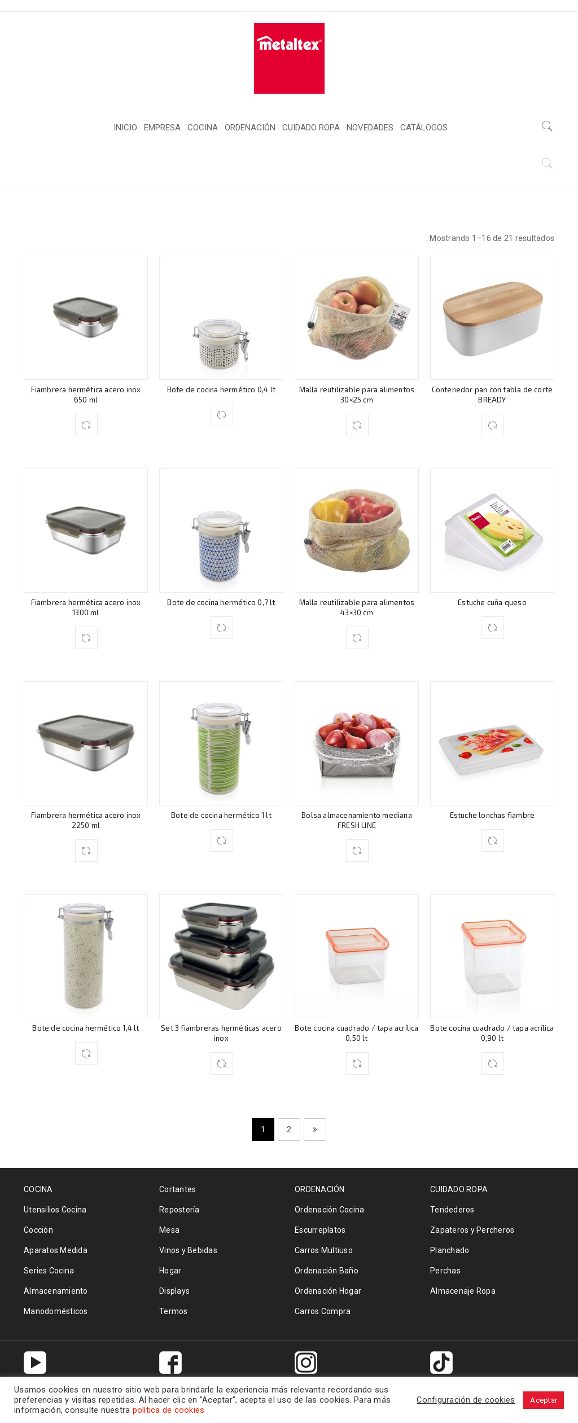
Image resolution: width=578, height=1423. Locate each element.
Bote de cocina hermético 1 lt (221, 815)
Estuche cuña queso (492, 602)
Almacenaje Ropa (463, 1290)
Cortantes (177, 1189)
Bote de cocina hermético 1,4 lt (85, 1027)
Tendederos (452, 1209)
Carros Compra (323, 1311)
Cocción (38, 1229)
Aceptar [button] (543, 1400)
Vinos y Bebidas (188, 1250)
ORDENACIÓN (320, 1189)
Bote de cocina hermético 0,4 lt (221, 389)
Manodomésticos (56, 1311)
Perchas (445, 1270)
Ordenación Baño (326, 1270)
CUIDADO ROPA (459, 1189)
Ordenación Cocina (329, 1209)
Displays (174, 1290)
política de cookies (169, 1410)
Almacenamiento (56, 1290)
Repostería (179, 1209)
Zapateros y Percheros (472, 1229)
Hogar (170, 1270)
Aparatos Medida (55, 1250)
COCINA (430, 169)
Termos (173, 1311)
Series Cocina (49, 1270)
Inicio (384, 169)
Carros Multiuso (324, 1250)
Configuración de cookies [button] (466, 1400)
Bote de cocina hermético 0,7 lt (221, 602)
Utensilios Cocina (55, 1209)
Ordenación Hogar (328, 1290)
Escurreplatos (320, 1229)
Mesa (169, 1229)
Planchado (449, 1250)
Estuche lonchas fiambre (492, 815)
